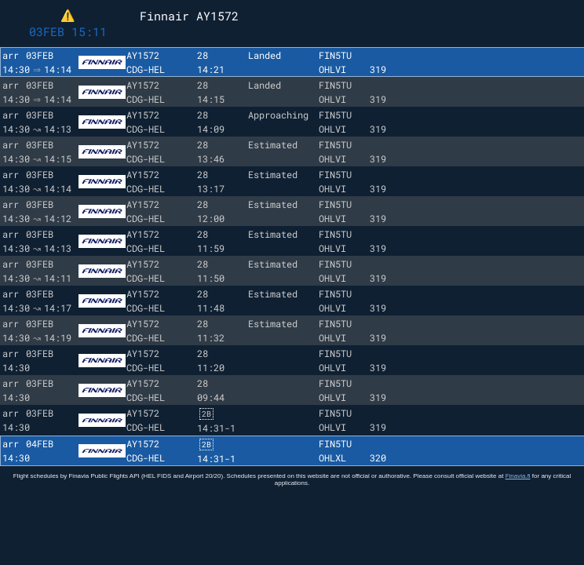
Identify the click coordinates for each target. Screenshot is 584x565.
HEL (156, 69)
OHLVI (332, 69)
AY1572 (142, 55)
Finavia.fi (518, 483)
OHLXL (332, 465)
